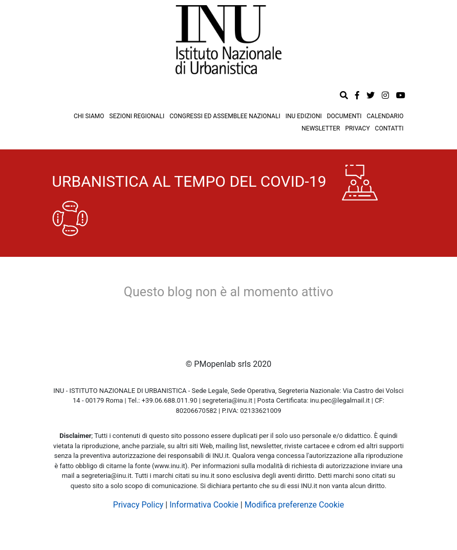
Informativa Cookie (203, 505)
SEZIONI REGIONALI (137, 116)
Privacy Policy (138, 505)
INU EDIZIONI (304, 116)
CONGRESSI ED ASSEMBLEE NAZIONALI (224, 116)
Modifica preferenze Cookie (294, 505)
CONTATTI (389, 128)
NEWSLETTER (320, 128)
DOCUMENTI (344, 116)
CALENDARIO (385, 116)
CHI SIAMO (89, 116)
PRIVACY (357, 128)
